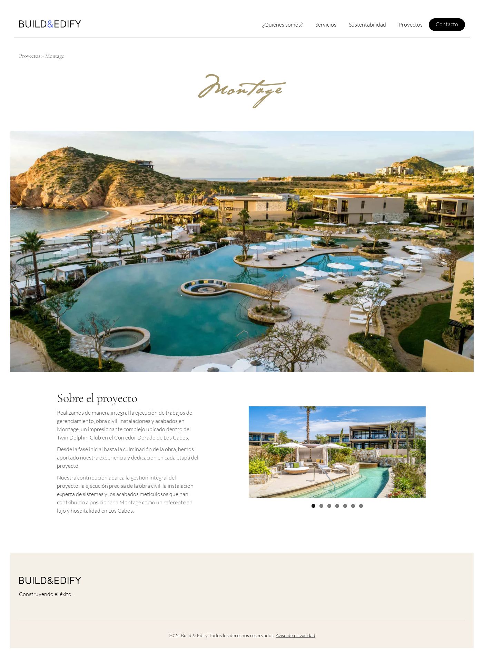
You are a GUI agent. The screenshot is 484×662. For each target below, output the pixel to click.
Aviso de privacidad (295, 635)
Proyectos (29, 55)
